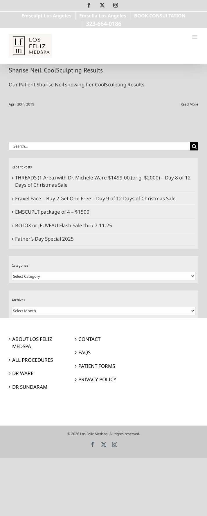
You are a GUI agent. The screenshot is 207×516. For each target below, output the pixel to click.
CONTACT (89, 339)
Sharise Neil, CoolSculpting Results (56, 70)
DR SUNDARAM (29, 387)
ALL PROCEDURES (32, 360)
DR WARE (22, 373)
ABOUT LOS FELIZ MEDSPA (32, 343)
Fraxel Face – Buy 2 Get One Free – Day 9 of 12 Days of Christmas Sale (95, 198)
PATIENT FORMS (96, 366)
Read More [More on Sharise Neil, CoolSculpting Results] (189, 104)
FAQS (84, 352)
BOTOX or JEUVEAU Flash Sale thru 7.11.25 (63, 225)
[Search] (194, 146)
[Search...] (99, 146)
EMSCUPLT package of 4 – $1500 (52, 211)
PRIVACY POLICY (97, 379)
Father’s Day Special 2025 (44, 238)
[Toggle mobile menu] (195, 37)
